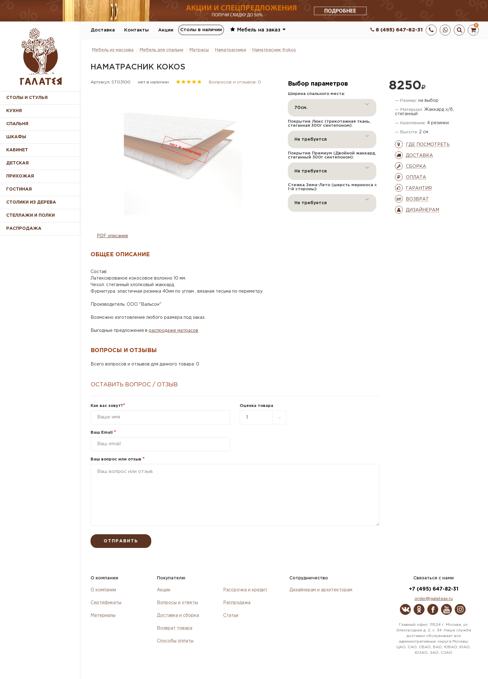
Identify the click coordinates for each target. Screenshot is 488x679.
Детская (17, 163)
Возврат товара (174, 628)
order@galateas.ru (434, 599)
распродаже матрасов (173, 330)
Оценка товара (256, 406)
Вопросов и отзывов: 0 (235, 82)
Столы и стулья (27, 98)
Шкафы (16, 137)
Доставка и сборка (178, 615)
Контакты (136, 30)
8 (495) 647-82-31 (396, 30)
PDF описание (112, 236)
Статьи (230, 615)
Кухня (14, 111)
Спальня (17, 124)
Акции (165, 30)
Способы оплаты (175, 641)
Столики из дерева (31, 202)
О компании (103, 590)
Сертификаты (106, 603)
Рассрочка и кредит (245, 590)
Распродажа (237, 603)
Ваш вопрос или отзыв (118, 459)
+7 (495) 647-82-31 (433, 589)
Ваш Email (103, 432)
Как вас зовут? (108, 405)
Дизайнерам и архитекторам (320, 590)
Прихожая (20, 176)
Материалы (103, 615)
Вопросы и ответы (177, 603)
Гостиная (19, 189)
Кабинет (17, 150)
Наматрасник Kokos (274, 50)
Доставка (103, 30)
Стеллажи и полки (30, 215)
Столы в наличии (201, 30)
